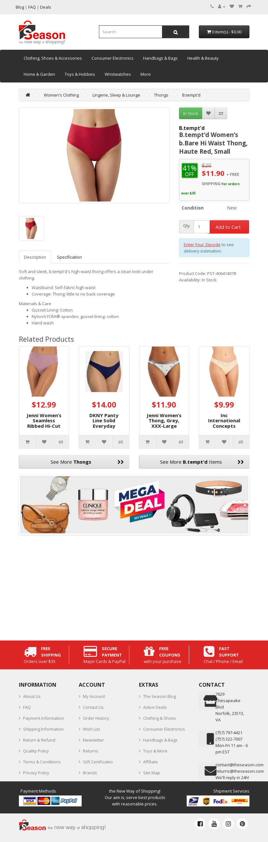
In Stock (190, 113)
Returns (90, 751)
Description (35, 257)
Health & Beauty (203, 58)
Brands (90, 773)
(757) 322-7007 (228, 739)
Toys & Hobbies (80, 74)
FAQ (27, 707)
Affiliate (150, 762)
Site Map (151, 773)
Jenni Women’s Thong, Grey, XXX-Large (164, 420)
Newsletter (93, 740)
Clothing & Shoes (159, 718)
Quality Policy (36, 751)
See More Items (202, 462)
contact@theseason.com (239, 765)
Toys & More (155, 751)
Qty (186, 226)
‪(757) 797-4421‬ (228, 732)
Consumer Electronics (113, 58)
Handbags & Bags (160, 58)
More (146, 74)
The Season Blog (159, 696)
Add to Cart (228, 227)
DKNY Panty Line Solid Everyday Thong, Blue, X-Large (104, 426)
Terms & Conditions (42, 762)
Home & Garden (39, 74)
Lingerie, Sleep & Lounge (116, 95)
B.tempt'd (191, 95)
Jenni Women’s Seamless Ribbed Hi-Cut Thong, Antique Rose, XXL (44, 426)
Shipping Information (43, 729)
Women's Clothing (61, 95)
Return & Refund (39, 740)
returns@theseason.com (239, 771)
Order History (96, 718)
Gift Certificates (98, 762)
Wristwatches (118, 74)
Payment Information (43, 718)
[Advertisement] (134, 586)
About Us (32, 696)
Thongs (161, 95)
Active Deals (155, 707)
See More (87, 462)
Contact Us (93, 707)
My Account (94, 696)
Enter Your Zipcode (202, 244)
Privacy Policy (36, 773)
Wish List (91, 729)
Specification (69, 257)
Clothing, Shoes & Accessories (53, 58)
